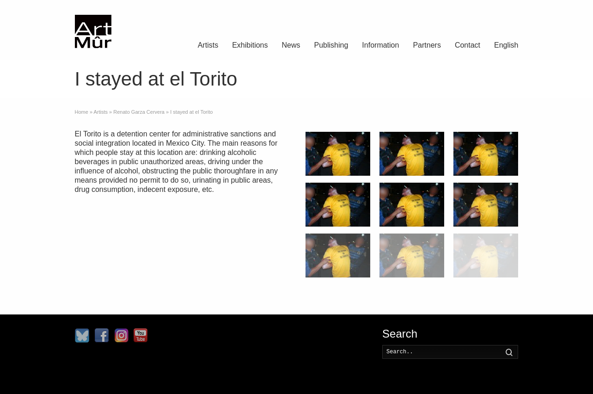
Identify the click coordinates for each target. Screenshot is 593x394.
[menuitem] (506, 46)
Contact (467, 45)
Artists (208, 45)
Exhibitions (250, 45)
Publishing (331, 45)
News (291, 45)
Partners (426, 45)
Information (380, 45)
